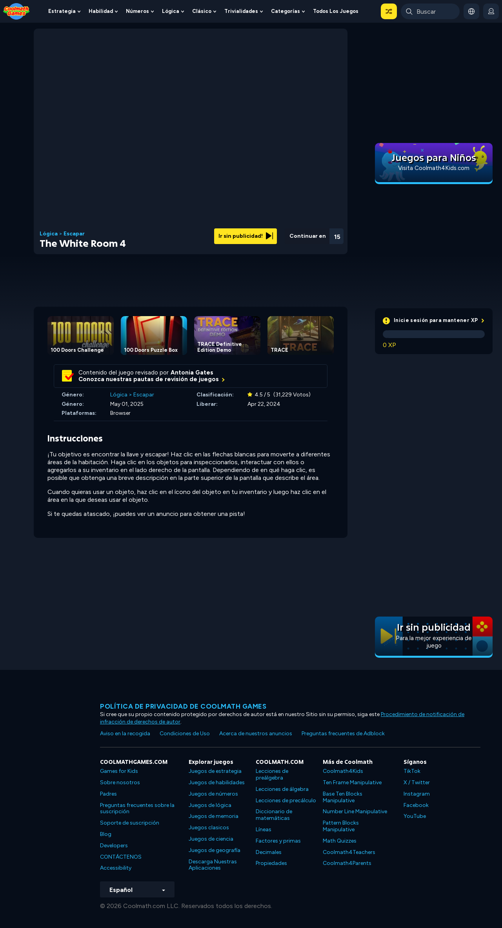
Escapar (74, 234)
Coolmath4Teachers (349, 852)
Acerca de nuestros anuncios (255, 733)
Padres (108, 794)
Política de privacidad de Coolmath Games (183, 706)
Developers (114, 845)
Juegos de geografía (214, 850)
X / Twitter (417, 782)
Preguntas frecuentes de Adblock (343, 733)
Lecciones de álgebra (282, 789)
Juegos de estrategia (215, 771)
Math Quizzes (339, 841)
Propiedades (271, 863)
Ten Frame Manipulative (352, 782)
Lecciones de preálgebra (272, 774)
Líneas (263, 829)
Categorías (285, 11)
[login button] (491, 11)
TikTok (412, 771)
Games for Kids (119, 771)
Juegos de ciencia (211, 839)
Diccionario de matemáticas (274, 814)
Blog (105, 834)
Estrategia (62, 11)
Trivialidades (241, 11)
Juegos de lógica (210, 805)
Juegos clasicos (209, 827)
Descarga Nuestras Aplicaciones (213, 865)
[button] (389, 11)
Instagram (417, 794)
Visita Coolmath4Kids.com (433, 168)
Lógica (170, 11)
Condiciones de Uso (185, 733)
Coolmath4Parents (347, 863)
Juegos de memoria (213, 816)
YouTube (415, 816)
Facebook (416, 805)
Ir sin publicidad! (245, 236)
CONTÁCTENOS (121, 857)
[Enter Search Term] (430, 11)
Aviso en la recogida (125, 733)
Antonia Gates (192, 372)
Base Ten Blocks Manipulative (342, 797)
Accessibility (115, 868)
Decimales (269, 852)
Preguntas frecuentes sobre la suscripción (137, 808)
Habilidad (101, 11)
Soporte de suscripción (129, 822)
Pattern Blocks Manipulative (341, 826)
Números (137, 11)
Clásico (201, 11)
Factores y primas (278, 841)
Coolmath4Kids (343, 771)
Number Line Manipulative (355, 811)
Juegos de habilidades (217, 782)
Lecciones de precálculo (286, 800)
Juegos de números (213, 794)
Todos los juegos (335, 11)
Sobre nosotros (120, 782)
